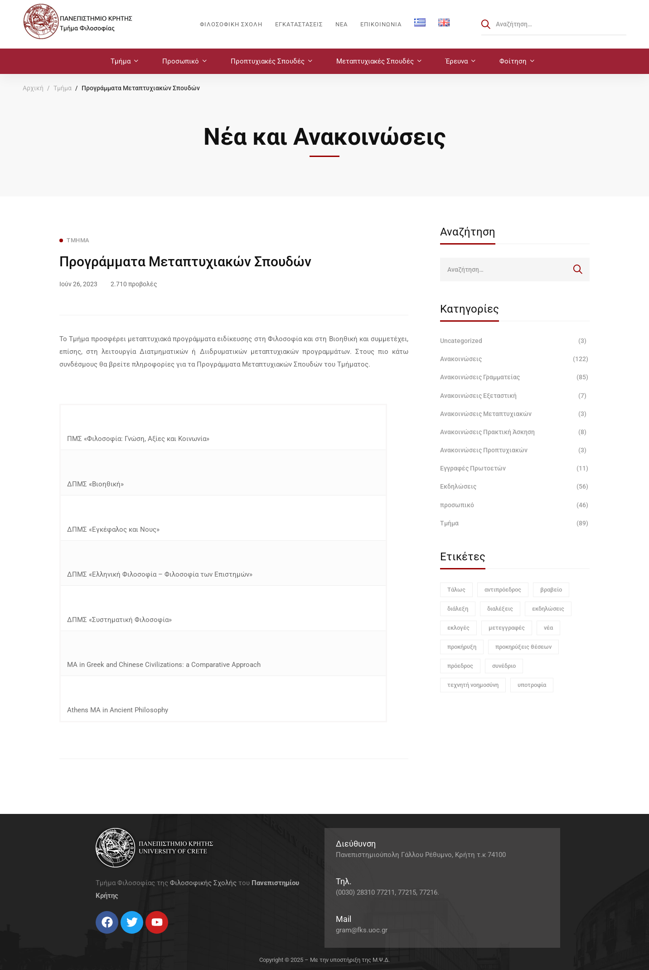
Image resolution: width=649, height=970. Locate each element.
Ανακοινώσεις (515, 359)
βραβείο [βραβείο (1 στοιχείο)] (551, 589)
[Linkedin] (122, 937)
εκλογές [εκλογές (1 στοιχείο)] (458, 627)
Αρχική (33, 88)
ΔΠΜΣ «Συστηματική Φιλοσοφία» (119, 620)
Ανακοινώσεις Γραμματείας (515, 377)
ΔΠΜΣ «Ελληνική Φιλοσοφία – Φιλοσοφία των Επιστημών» (159, 574)
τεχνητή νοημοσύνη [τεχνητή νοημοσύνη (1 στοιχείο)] (473, 684)
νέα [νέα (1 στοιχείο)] (548, 627)
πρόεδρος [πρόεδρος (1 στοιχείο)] (460, 665)
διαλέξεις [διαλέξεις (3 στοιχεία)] (500, 608)
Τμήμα (62, 88)
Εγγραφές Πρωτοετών (515, 468)
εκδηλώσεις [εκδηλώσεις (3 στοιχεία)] (548, 608)
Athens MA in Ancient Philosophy (117, 710)
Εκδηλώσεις (515, 486)
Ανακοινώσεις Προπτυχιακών (515, 450)
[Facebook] (95, 937)
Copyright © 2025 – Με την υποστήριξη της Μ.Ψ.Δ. (324, 959)
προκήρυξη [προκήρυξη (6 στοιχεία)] (461, 646)
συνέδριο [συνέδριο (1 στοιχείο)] (504, 665)
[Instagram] (113, 937)
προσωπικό (515, 505)
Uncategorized (515, 341)
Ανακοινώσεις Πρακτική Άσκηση (515, 432)
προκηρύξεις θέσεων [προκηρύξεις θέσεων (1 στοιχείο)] (523, 646)
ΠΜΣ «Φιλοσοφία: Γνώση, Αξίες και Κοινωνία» (139, 439)
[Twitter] (104, 937)
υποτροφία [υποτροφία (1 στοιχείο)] (532, 684)
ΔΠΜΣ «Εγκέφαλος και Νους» (113, 529)
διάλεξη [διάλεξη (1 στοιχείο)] (457, 608)
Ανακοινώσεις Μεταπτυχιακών (515, 414)
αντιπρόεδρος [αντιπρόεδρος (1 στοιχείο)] (502, 589)
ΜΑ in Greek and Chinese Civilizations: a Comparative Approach (163, 665)
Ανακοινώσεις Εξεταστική (515, 396)
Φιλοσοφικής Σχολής (203, 883)
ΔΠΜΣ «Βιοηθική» (94, 484)
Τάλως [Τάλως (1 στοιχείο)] (456, 589)
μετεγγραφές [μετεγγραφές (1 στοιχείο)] (507, 627)
